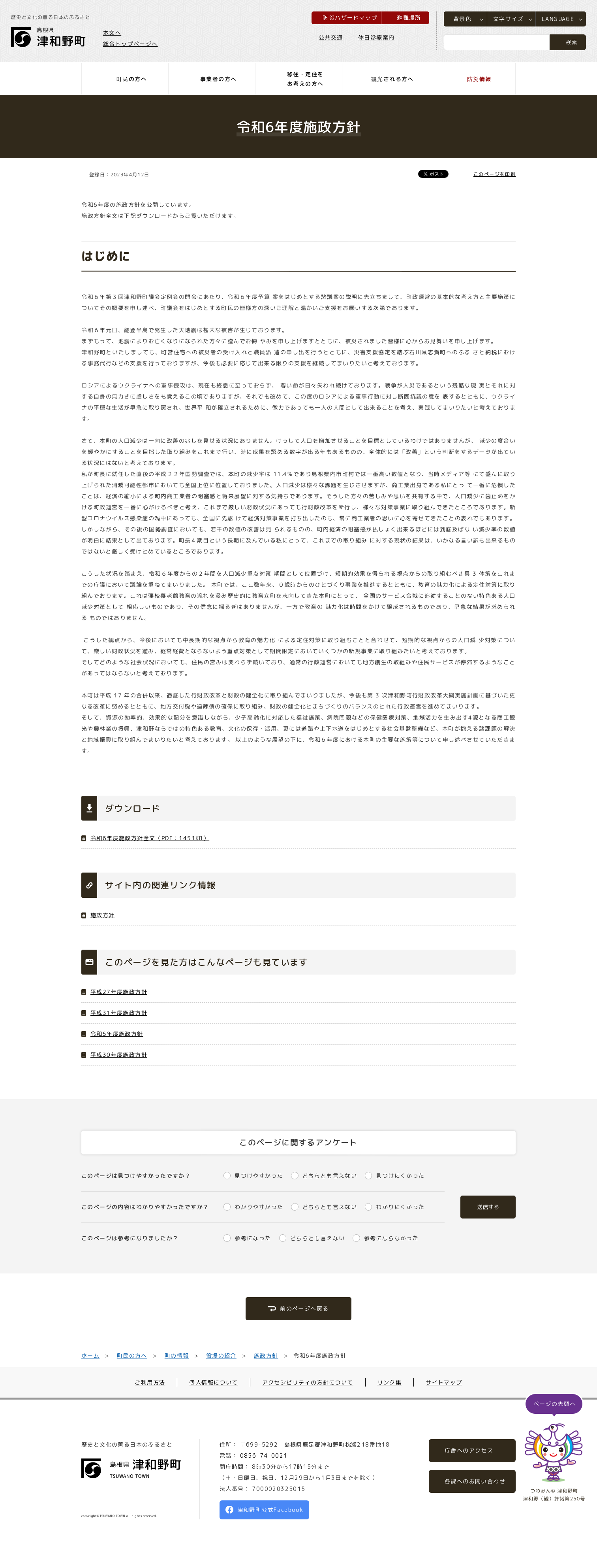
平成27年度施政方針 (118, 992)
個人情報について (213, 1382)
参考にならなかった (391, 1238)
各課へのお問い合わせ (475, 1481)
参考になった (253, 1238)
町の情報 (177, 1355)
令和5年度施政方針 (116, 1033)
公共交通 (330, 38)
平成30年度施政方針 (118, 1054)
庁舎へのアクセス (469, 1450)
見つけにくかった (400, 1175)
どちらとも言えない (329, 1175)
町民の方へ (132, 1355)
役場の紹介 (221, 1355)
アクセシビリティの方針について (307, 1382)
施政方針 (102, 915)
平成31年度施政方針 (118, 1012)
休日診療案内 (375, 38)
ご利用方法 (150, 1382)
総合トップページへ (131, 44)
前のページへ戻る (304, 1308)
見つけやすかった (259, 1175)
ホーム (90, 1355)
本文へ (113, 33)
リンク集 (389, 1382)
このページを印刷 (494, 174)
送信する (488, 1207)
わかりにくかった (400, 1207)
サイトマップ (444, 1382)
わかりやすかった (259, 1207)
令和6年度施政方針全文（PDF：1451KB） (149, 838)
